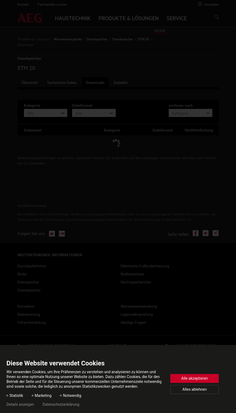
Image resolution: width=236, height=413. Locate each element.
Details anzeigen (20, 404)
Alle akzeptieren (194, 378)
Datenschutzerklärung (61, 404)
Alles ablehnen (194, 389)
